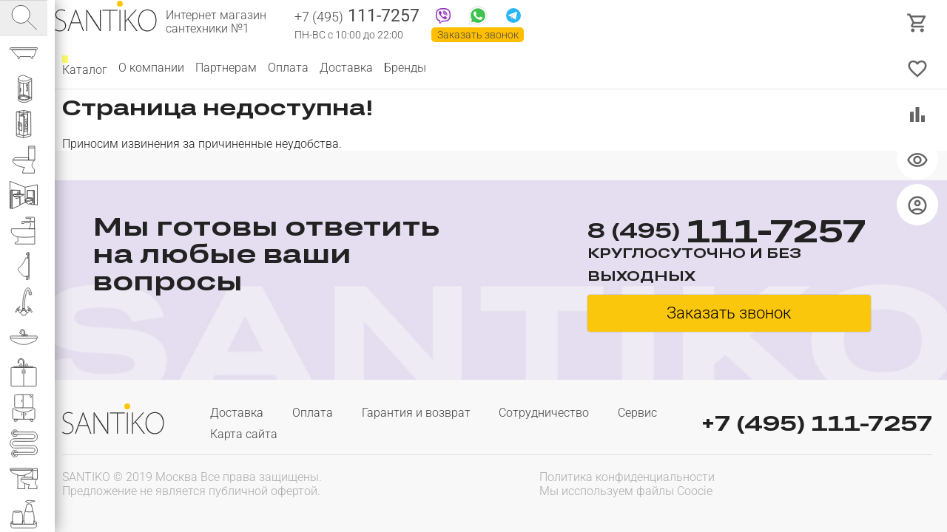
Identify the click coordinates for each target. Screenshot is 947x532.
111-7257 (356, 17)
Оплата (288, 68)
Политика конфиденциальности (627, 477)
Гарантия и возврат (416, 413)
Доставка (346, 68)
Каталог (84, 68)
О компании (151, 68)
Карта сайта (243, 434)
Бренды (405, 68)
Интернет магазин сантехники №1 (216, 22)
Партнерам (226, 68)
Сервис (637, 413)
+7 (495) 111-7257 (816, 423)
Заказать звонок (478, 35)
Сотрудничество (544, 413)
